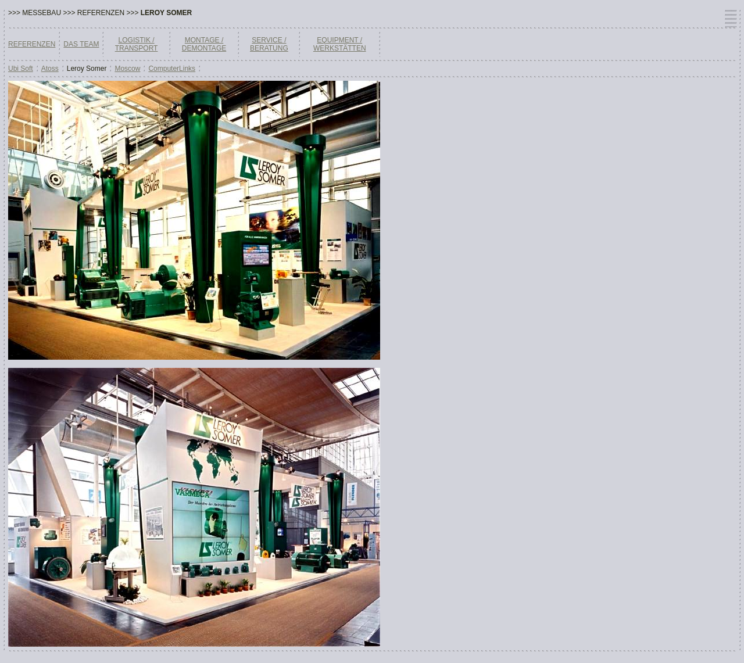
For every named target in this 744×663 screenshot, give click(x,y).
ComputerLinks (171, 68)
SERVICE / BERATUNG (269, 44)
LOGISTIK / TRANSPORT (136, 44)
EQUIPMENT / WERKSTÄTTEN (339, 44)
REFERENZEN (31, 44)
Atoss (50, 68)
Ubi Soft (20, 68)
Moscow (127, 68)
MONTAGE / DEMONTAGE (204, 44)
